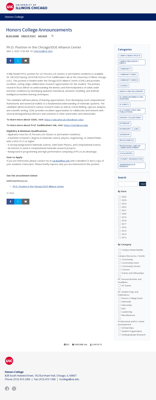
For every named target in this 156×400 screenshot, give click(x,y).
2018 (124, 220)
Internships (125, 129)
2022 (124, 207)
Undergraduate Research (127, 165)
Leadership (124, 134)
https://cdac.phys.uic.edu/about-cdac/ (64, 119)
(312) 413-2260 (21, 379)
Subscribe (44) (79, 344)
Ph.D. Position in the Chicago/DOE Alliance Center (38, 186)
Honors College (14, 16)
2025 (124, 196)
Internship (124, 123)
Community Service (128, 80)
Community (125, 68)
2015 (124, 230)
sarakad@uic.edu (61, 160)
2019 (124, 217)
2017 (124, 224)
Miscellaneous (126, 140)
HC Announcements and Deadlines (131, 98)
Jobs (136, 129)
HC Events (124, 104)
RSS (66, 344)
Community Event (128, 74)
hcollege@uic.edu (69, 379)
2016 (124, 227)
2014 (124, 234)
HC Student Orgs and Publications (130, 111)
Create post (28, 36)
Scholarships (126, 153)
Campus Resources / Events (129, 62)
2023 (124, 203)
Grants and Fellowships (131, 91)
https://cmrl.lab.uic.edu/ (76, 125)
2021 (124, 210)
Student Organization (130, 159)
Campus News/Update (129, 55)
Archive (42, 36)
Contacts (96, 344)
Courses (123, 85)
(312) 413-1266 (47, 379)
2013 (124, 237)
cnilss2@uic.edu (43, 51)
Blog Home (12, 36)
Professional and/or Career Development (129, 147)
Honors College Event (130, 117)
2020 (124, 213)
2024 (124, 200)
